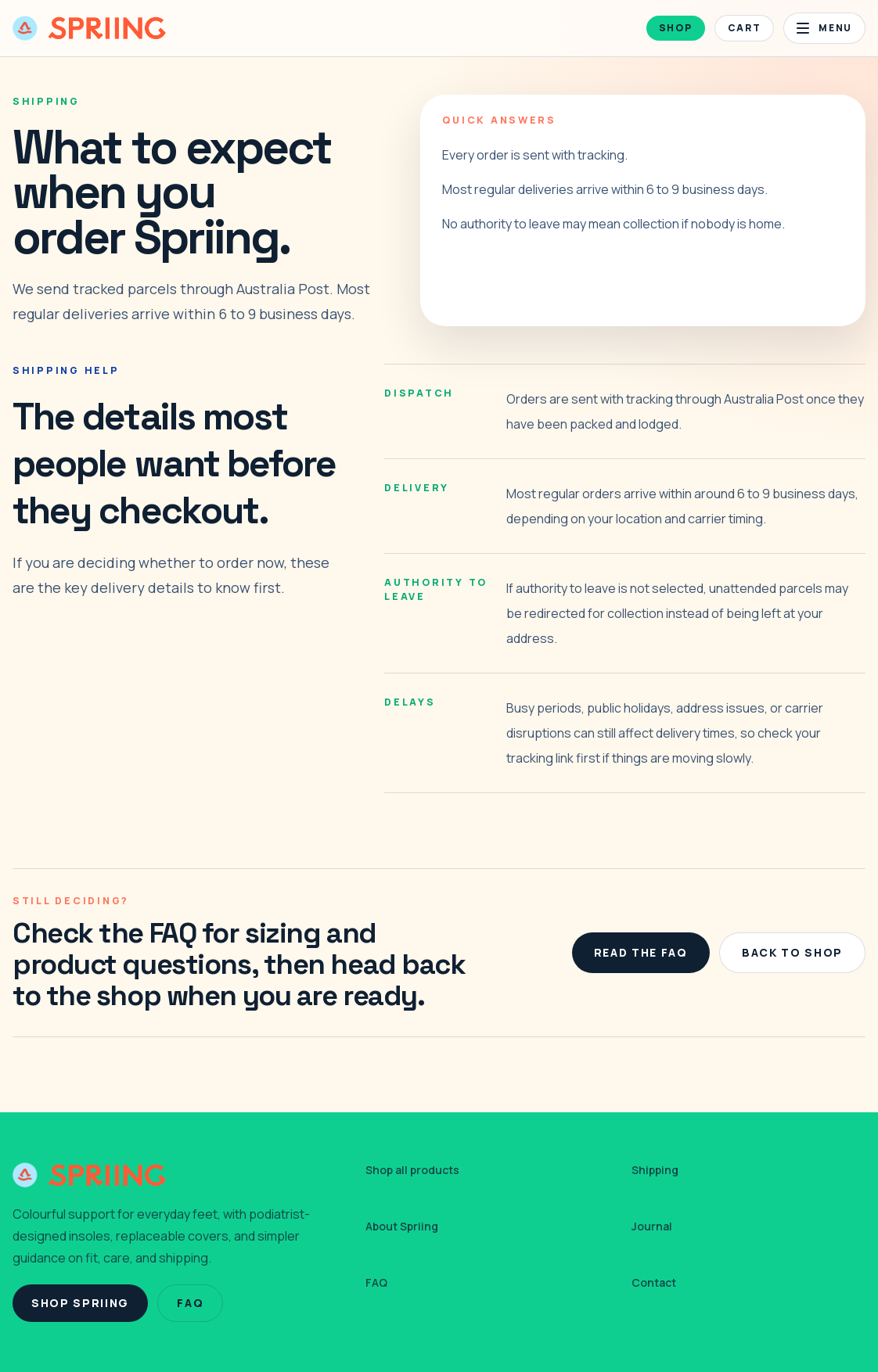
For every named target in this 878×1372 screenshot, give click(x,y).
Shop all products (412, 1169)
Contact (654, 1282)
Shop (676, 27)
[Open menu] (824, 28)
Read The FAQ (641, 952)
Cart (744, 27)
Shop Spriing (80, 1302)
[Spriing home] (89, 28)
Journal (652, 1226)
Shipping (655, 1169)
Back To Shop (792, 952)
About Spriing (401, 1226)
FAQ (190, 1302)
